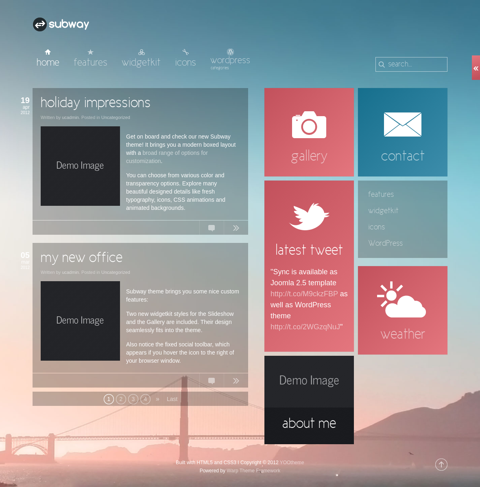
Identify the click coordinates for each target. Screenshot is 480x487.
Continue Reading (236, 229)
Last (172, 399)
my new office (81, 258)
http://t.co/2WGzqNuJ (305, 327)
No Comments (211, 229)
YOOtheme (292, 462)
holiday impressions (96, 103)
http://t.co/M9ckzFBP (304, 294)
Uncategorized (115, 117)
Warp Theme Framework (253, 471)
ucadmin (70, 117)
